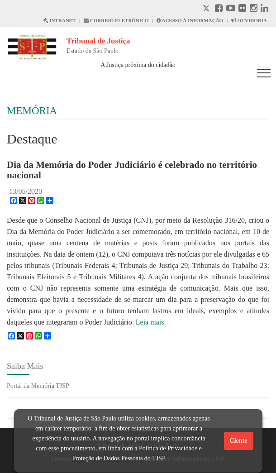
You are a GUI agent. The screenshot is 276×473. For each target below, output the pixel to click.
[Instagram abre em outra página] (253, 9)
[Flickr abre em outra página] (242, 9)
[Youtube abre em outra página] (230, 9)
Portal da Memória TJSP (38, 385)
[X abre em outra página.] (207, 9)
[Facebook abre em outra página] (219, 9)
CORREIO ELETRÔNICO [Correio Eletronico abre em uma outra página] (116, 20)
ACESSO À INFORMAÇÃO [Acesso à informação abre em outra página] (190, 20)
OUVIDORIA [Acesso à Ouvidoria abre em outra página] (249, 20)
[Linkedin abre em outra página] (264, 9)
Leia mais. (151, 322)
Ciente (238, 440)
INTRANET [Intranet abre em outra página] (59, 20)
